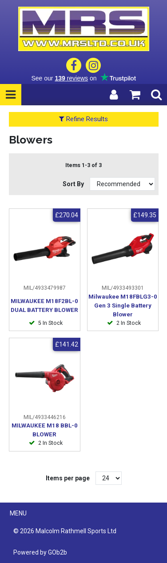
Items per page (68, 478)
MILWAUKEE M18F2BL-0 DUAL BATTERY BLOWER (44, 305)
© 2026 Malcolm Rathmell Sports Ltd (64, 531)
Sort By (74, 184)
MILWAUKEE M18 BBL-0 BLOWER (45, 430)
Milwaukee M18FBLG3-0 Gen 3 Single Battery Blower (122, 305)
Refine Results (83, 119)
